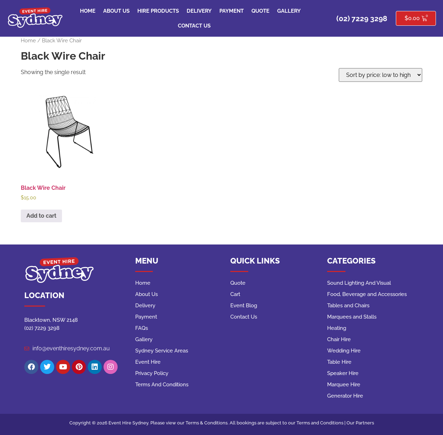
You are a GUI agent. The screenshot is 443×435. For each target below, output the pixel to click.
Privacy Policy (151, 373)
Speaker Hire (342, 373)
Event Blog (243, 305)
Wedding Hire (344, 351)
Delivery (199, 11)
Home (87, 11)
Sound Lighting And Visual (359, 283)
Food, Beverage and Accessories (367, 294)
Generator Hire (345, 396)
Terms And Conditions (161, 384)
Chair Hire (339, 339)
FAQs (141, 328)
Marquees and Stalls (351, 317)
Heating (336, 328)
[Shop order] (380, 75)
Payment (231, 11)
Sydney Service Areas (161, 351)
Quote (260, 11)
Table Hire (339, 362)
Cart (235, 294)
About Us (116, 11)
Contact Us (194, 26)
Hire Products (158, 11)
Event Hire (148, 362)
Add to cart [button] (41, 215)
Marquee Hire (343, 384)
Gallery (289, 11)
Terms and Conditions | (322, 422)
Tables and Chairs (348, 305)
